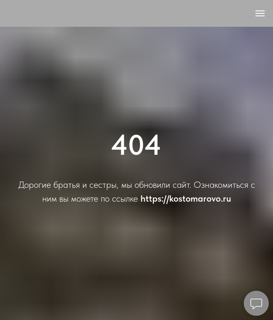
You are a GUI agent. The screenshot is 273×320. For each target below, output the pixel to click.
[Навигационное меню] (260, 13)
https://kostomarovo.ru (185, 198)
